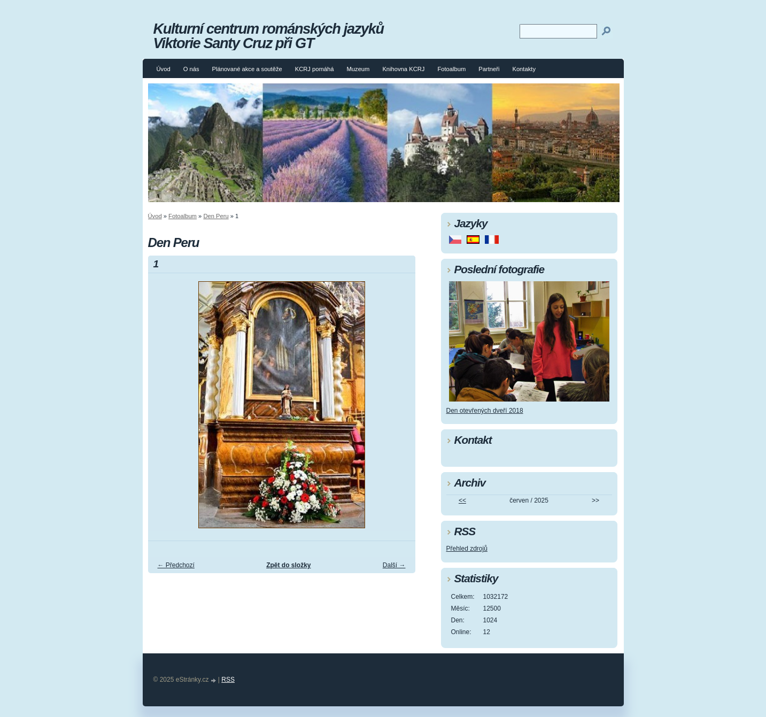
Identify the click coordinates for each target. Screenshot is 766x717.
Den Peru (215, 216)
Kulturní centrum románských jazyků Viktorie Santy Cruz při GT (268, 35)
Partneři (488, 69)
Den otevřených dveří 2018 (484, 410)
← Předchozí (176, 565)
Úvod (164, 69)
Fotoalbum (451, 69)
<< (462, 500)
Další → (394, 565)
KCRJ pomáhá (314, 69)
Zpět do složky (288, 565)
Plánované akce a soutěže (247, 69)
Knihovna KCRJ (403, 69)
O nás (191, 69)
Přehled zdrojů (467, 548)
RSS (228, 679)
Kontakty (524, 69)
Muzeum (358, 69)
